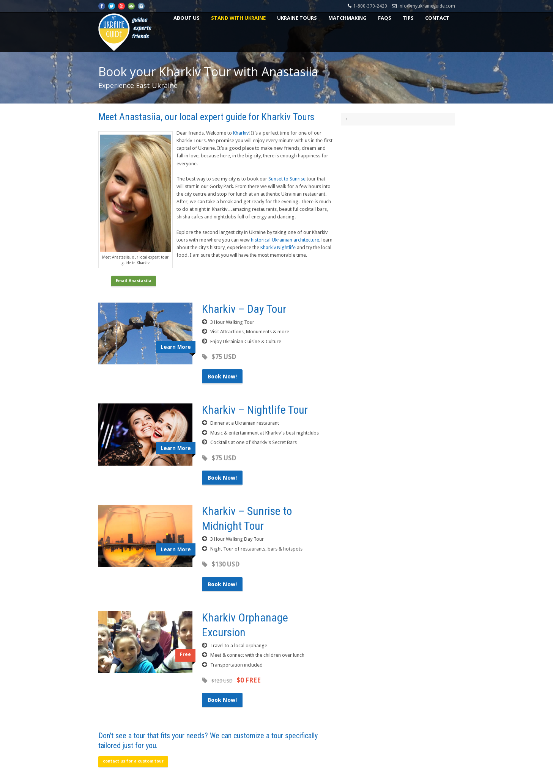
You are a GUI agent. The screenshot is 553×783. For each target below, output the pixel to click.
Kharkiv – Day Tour (244, 308)
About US (186, 17)
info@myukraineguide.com (427, 6)
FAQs (384, 17)
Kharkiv (241, 133)
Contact (437, 17)
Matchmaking (347, 17)
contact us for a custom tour (133, 761)
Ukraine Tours (297, 17)
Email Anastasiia (133, 280)
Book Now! (222, 376)
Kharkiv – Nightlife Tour (255, 409)
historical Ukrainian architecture (285, 240)
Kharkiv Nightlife (278, 247)
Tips (408, 17)
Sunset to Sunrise (287, 179)
